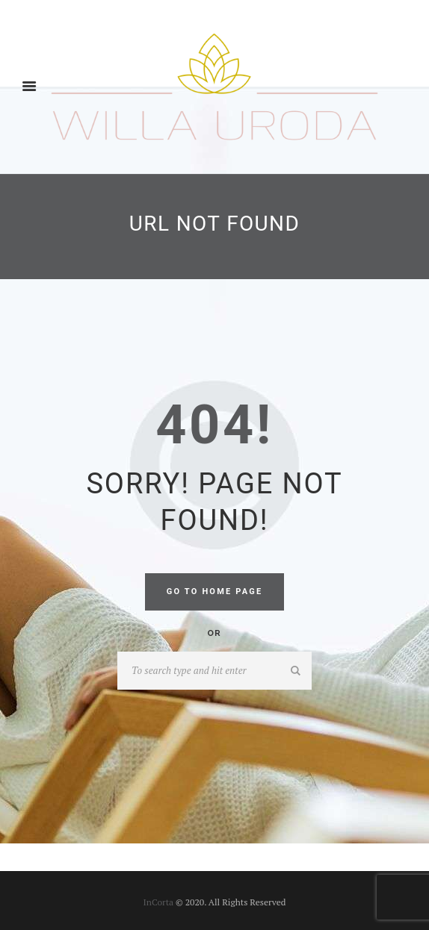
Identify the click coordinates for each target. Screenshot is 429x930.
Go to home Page (215, 591)
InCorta (158, 902)
